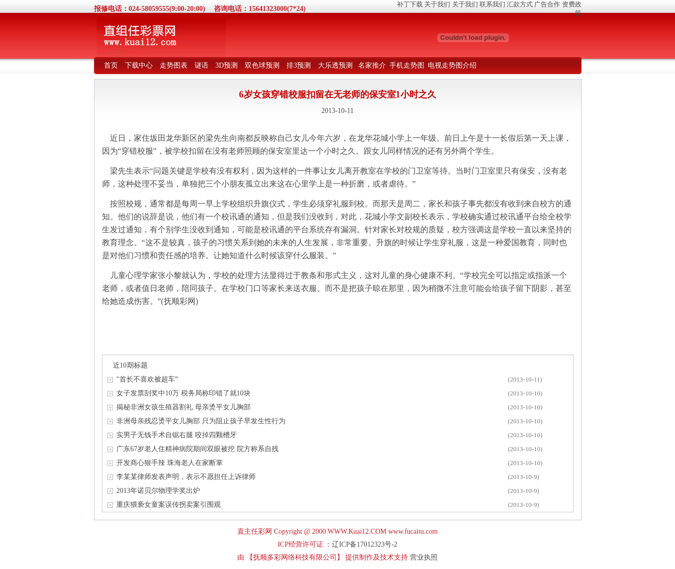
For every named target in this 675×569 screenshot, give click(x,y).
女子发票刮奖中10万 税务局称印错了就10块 (183, 393)
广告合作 (547, 4)
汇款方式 (520, 4)
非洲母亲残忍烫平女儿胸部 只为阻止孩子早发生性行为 (201, 421)
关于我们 (437, 4)
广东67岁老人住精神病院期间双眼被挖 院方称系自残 (197, 449)
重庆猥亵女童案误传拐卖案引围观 (168, 504)
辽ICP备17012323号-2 (364, 544)
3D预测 (226, 65)
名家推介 (372, 65)
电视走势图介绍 (452, 65)
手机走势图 (406, 65)
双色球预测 (262, 65)
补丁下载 (410, 4)
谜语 (201, 65)
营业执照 (424, 557)
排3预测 (299, 65)
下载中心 (139, 65)
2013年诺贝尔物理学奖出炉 (158, 490)
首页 (111, 65)
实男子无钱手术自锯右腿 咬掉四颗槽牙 (176, 435)
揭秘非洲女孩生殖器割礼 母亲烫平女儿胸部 (183, 407)
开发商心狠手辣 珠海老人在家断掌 (169, 463)
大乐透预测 (335, 65)
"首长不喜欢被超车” (147, 379)
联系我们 (492, 4)
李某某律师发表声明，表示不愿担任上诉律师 (186, 476)
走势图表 (174, 65)
